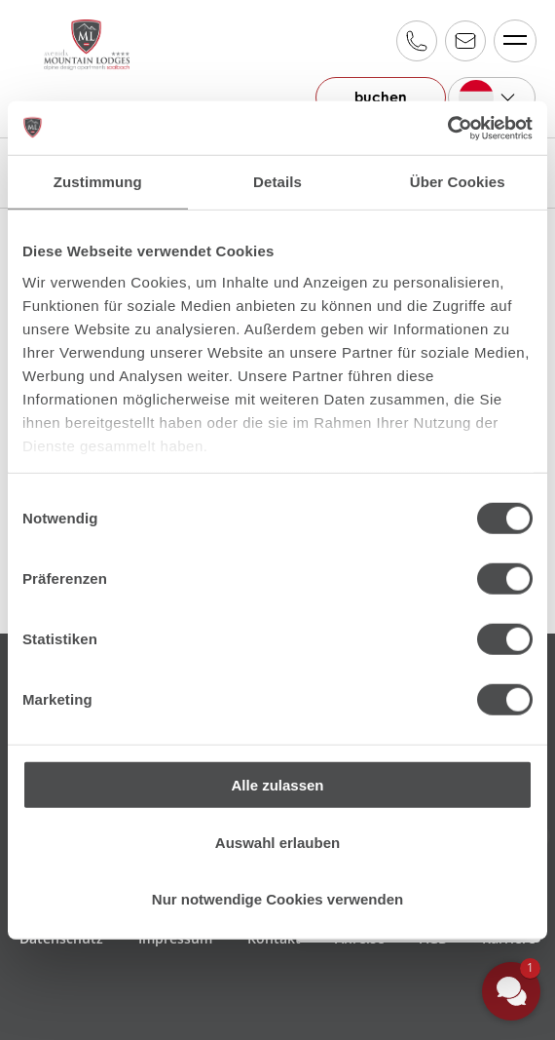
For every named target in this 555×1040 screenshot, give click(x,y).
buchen (375, 97)
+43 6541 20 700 (415, 40)
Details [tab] (277, 181)
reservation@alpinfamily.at (464, 40)
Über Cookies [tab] (457, 181)
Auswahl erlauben (277, 841)
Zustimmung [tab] (98, 181)
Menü (510, 40)
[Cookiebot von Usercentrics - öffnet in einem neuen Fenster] (447, 127)
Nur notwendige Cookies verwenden (277, 899)
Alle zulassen (277, 785)
